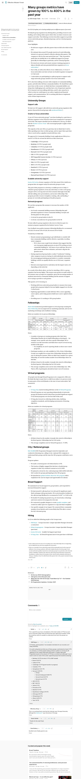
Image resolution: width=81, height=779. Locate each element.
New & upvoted (37, 624)
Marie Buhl (31, 306)
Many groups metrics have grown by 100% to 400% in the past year (10, 30)
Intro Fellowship (33, 308)
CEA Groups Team (35, 18)
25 (46, 752)
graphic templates (62, 502)
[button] (38, 568)
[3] (62, 494)
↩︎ (56, 545)
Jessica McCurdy (33, 182)
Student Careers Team (39, 123)
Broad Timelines (34, 750)
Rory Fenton (32, 766)
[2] (49, 117)
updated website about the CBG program (53, 475)
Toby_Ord (31, 752)
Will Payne (34, 522)
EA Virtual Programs (65, 390)
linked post (39, 713)
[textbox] (50, 613)
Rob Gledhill (31, 451)
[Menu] (3, 2)
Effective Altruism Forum (14, 2)
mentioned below (57, 110)
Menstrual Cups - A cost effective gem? (41, 777)
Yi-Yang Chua (35, 390)
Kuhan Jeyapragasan (37, 527)
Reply (30, 638)
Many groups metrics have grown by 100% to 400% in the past (49, 10)
